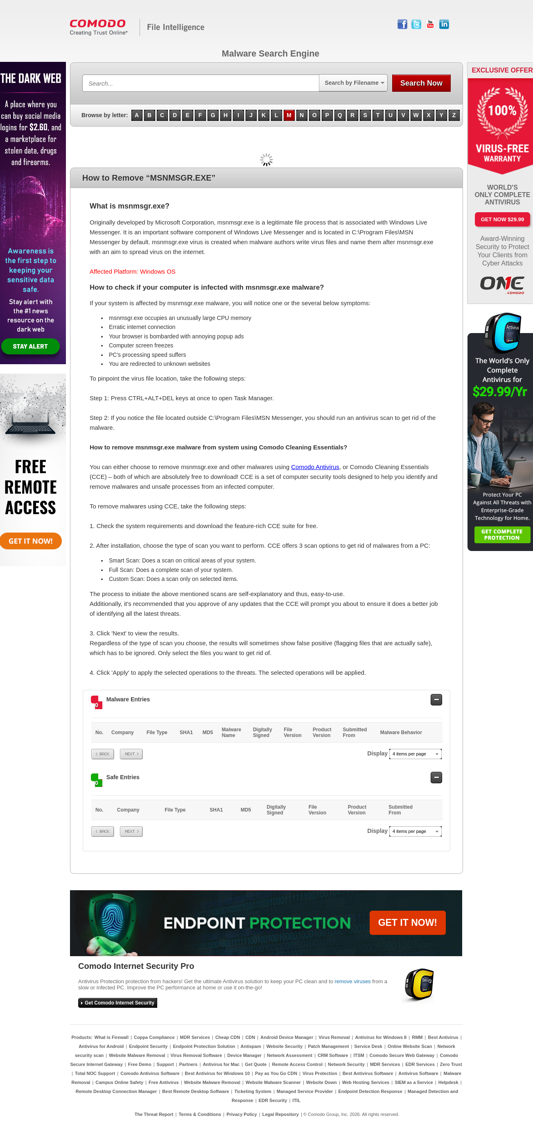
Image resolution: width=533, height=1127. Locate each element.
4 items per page (409, 753)
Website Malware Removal (137, 1055)
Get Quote (255, 1064)
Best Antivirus (443, 1037)
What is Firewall (112, 1037)
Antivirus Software (418, 1073)
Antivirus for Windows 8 (381, 1037)
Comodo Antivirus (315, 466)
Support (165, 1064)
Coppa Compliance (154, 1037)
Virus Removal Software (196, 1055)
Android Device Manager (286, 1037)
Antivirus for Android (101, 1046)
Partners (188, 1064)
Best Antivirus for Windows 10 (217, 1073)
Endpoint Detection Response (370, 1091)
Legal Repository (280, 1114)
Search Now (421, 83)
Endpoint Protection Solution (204, 1046)
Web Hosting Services (365, 1082)
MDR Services (195, 1037)
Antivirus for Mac (221, 1064)
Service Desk (368, 1046)
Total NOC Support (95, 1073)
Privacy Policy (241, 1114)
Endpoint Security (148, 1046)
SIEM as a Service (414, 1082)
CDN (250, 1037)
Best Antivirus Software (368, 1073)
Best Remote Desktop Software (195, 1091)
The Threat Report (154, 1114)
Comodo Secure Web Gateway (402, 1055)
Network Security (346, 1064)
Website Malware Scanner (273, 1082)
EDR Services (420, 1064)
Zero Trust (451, 1064)
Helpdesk (448, 1082)
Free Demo (139, 1064)
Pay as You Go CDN (276, 1073)
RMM (417, 1037)
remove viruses (352, 981)
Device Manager (244, 1055)
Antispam (251, 1046)
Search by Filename (352, 82)
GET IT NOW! (407, 922)
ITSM (358, 1055)
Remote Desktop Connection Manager (116, 1091)
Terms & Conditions (199, 1114)
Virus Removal (334, 1037)
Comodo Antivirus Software (149, 1073)
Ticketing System (253, 1091)
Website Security (284, 1046)
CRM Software (333, 1055)
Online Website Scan (410, 1046)
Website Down (321, 1082)
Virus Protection (320, 1073)
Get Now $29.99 (502, 219)
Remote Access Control (297, 1064)
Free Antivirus (164, 1082)
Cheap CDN (227, 1037)
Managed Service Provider (305, 1091)
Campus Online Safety (119, 1082)
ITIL (296, 1100)
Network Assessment (289, 1055)
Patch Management (328, 1046)
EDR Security (273, 1100)
